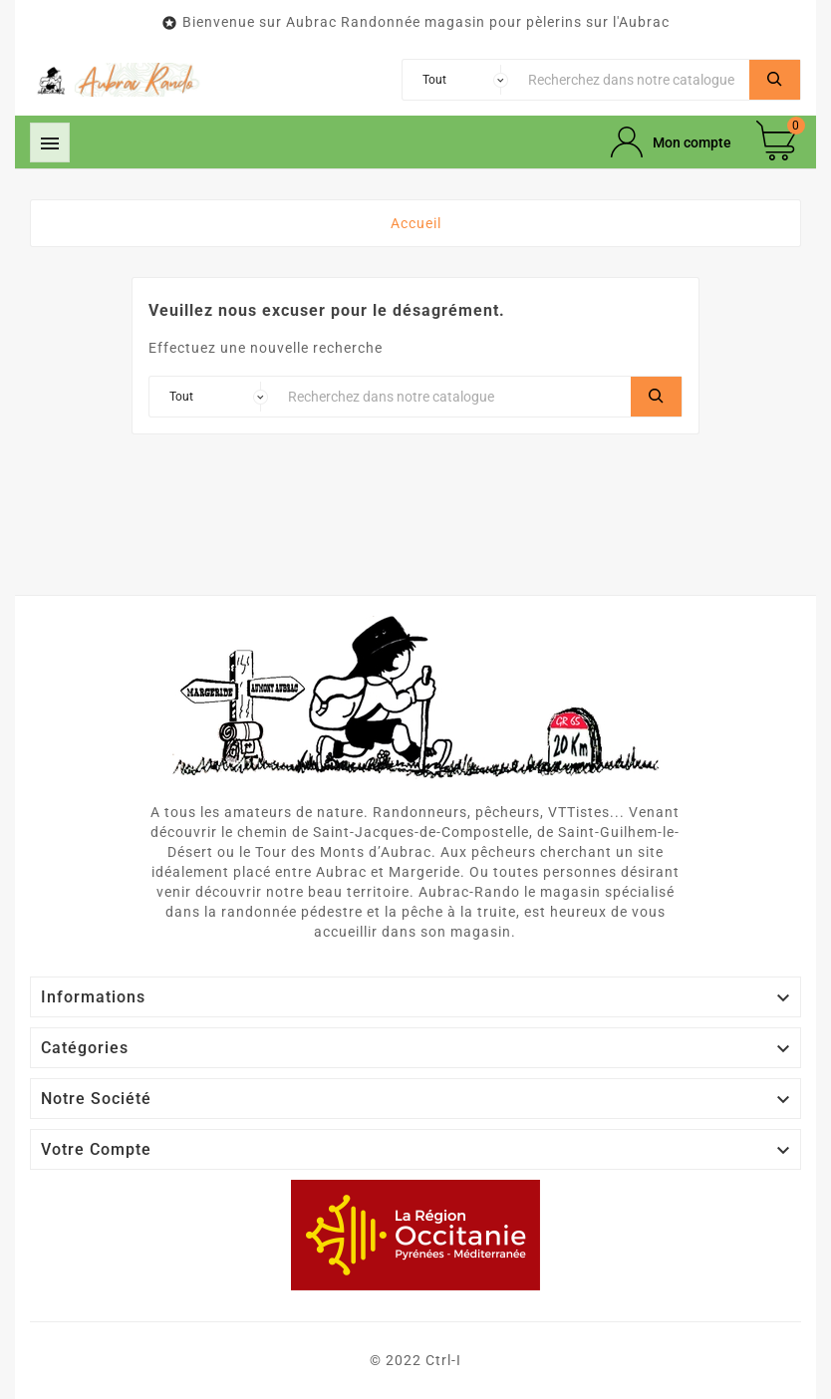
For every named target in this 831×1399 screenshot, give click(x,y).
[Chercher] (633, 80)
